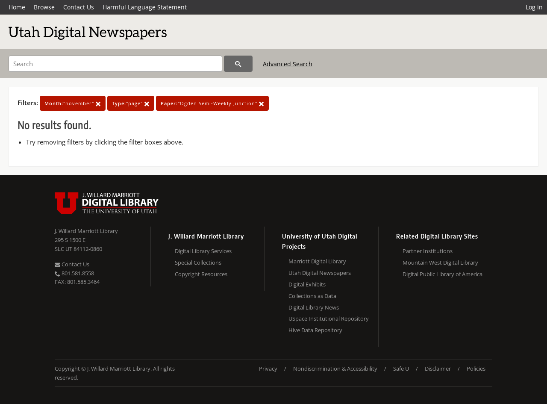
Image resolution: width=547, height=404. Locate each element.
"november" (72, 103)
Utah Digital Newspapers (319, 273)
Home (17, 7)
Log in (534, 7)
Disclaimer (438, 368)
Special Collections (198, 262)
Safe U (401, 368)
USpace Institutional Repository (328, 318)
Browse (44, 7)
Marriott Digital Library (317, 261)
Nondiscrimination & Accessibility (335, 368)
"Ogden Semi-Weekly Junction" (212, 103)
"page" (131, 103)
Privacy (268, 368)
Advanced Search (287, 64)
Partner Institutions (428, 251)
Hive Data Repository (315, 330)
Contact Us (78, 7)
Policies (476, 368)
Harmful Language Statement (145, 7)
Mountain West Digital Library (440, 262)
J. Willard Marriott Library (86, 231)
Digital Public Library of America (442, 274)
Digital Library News (313, 307)
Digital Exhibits (307, 284)
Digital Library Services (203, 251)
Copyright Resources (201, 274)
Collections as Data (312, 296)
